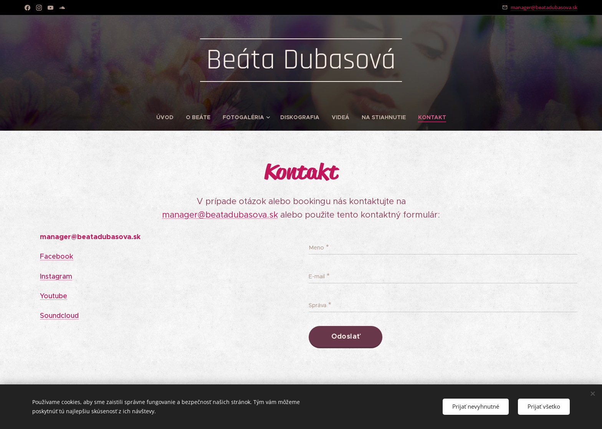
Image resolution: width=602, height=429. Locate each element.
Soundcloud (59, 315)
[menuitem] (168, 117)
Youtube (53, 296)
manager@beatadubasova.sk (544, 7)
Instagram (56, 276)
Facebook (56, 256)
